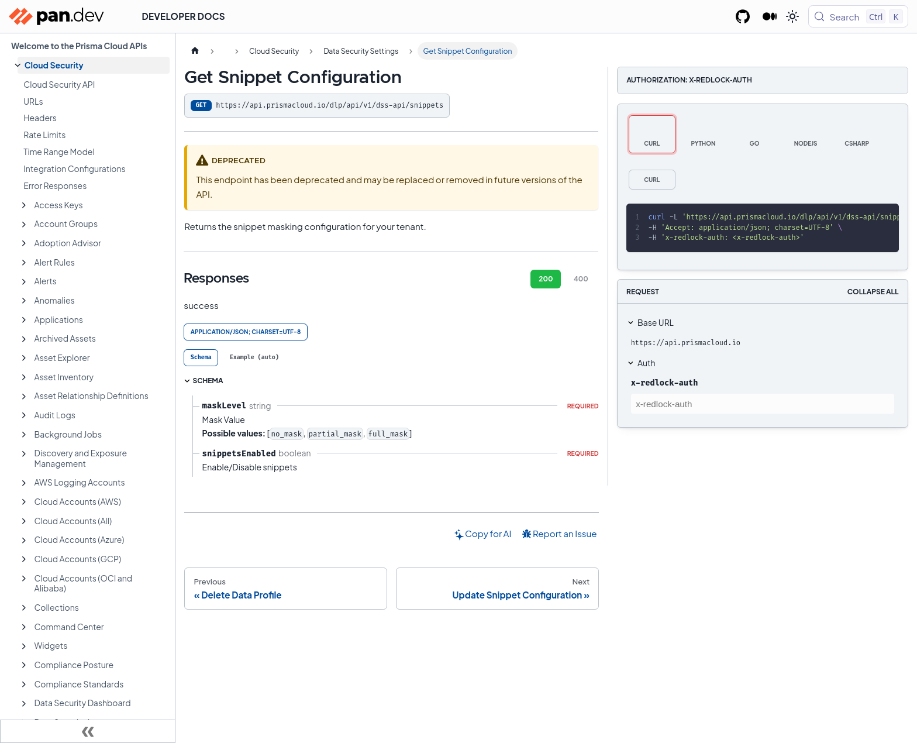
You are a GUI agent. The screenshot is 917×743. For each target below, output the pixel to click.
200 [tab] (546, 278)
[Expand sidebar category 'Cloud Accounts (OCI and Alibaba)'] (24, 578)
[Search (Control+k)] (858, 16)
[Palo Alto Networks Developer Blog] (770, 16)
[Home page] (194, 51)
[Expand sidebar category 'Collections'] (24, 608)
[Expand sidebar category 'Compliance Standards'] (24, 684)
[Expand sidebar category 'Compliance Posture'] (24, 665)
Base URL (655, 322)
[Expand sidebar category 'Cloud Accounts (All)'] (24, 521)
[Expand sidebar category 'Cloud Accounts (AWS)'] (24, 502)
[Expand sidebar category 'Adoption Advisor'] (24, 243)
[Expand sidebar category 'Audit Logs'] (24, 415)
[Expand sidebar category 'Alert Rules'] (24, 262)
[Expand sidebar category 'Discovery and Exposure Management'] (24, 454)
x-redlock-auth (664, 382)
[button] (94, 65)
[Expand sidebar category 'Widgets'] (24, 646)
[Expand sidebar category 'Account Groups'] (24, 224)
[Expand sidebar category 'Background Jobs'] (24, 434)
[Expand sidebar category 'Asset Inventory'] (24, 377)
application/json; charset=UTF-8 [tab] (246, 331)
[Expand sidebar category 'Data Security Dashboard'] (24, 704)
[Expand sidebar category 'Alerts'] (24, 282)
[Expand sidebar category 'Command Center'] (24, 627)
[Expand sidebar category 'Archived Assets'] (24, 339)
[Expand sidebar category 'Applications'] (24, 320)
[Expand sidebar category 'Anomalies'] (24, 300)
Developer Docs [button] (183, 16)
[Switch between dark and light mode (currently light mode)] (792, 16)
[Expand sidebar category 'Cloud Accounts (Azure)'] (24, 540)
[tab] (201, 357)
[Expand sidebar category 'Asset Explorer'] (24, 358)
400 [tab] (581, 278)
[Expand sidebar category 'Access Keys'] (24, 205)
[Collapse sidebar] (87, 731)
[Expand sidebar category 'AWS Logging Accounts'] (24, 483)
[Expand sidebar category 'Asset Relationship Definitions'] (24, 396)
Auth (646, 362)
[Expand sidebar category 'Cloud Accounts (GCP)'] (24, 559)
